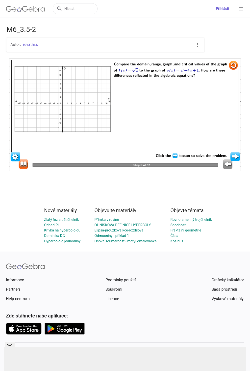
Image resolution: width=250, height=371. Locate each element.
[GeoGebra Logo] (25, 9)
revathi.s (30, 44)
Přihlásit (222, 9)
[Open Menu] (241, 9)
